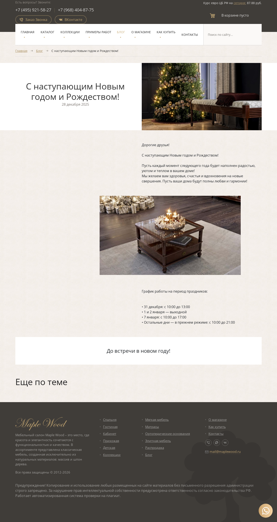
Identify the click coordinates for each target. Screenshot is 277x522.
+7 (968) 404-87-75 (76, 10)
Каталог (47, 32)
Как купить (166, 32)
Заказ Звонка (33, 19)
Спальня (109, 419)
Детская (109, 447)
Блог (121, 32)
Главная (27, 32)
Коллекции (70, 32)
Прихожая (111, 441)
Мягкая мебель (157, 419)
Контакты (189, 35)
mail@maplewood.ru (225, 451)
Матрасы (152, 427)
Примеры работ (98, 32)
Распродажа (154, 447)
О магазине (141, 32)
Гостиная (110, 427)
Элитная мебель (158, 441)
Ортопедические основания (167, 433)
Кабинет (109, 433)
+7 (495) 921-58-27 (33, 10)
